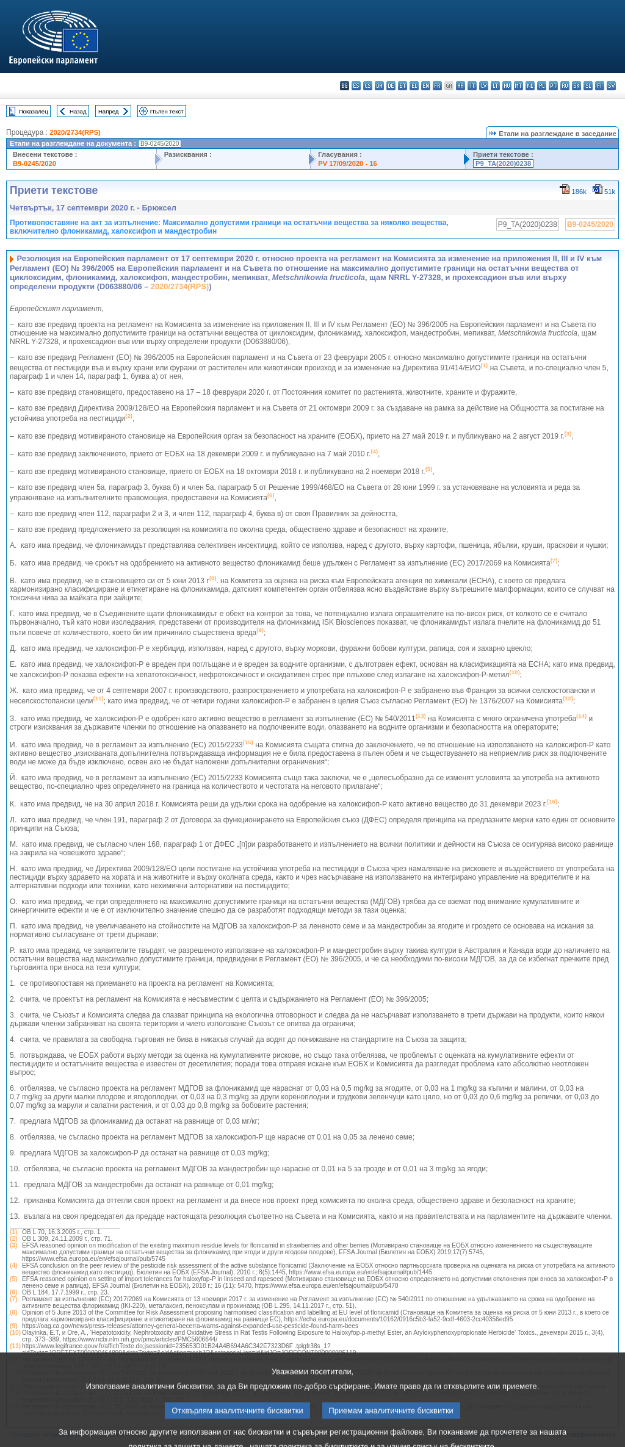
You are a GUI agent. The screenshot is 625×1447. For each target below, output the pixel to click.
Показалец (33, 111)
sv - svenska (611, 85)
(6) (13, 1292)
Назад (78, 111)
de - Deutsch (391, 85)
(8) (13, 1312)
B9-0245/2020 (34, 163)
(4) (13, 1265)
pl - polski (541, 85)
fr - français (437, 85)
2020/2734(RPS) (74, 132)
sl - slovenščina (588, 85)
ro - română (564, 85)
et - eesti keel (402, 85)
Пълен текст (167, 111)
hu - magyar (506, 85)
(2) (13, 1238)
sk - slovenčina (576, 85)
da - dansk (379, 85)
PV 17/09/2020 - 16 (347, 163)
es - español (356, 85)
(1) (13, 1232)
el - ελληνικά (414, 85)
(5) (13, 1279)
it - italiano (472, 85)
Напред (108, 111)
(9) (13, 1326)
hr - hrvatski (460, 85)
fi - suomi (599, 85)
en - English (425, 85)
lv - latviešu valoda (483, 85)
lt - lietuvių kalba (495, 85)
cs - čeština (367, 85)
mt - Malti (518, 85)
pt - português (553, 85)
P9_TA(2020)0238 (503, 163)
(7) (13, 1299)
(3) (13, 1245)
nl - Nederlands (530, 85)
